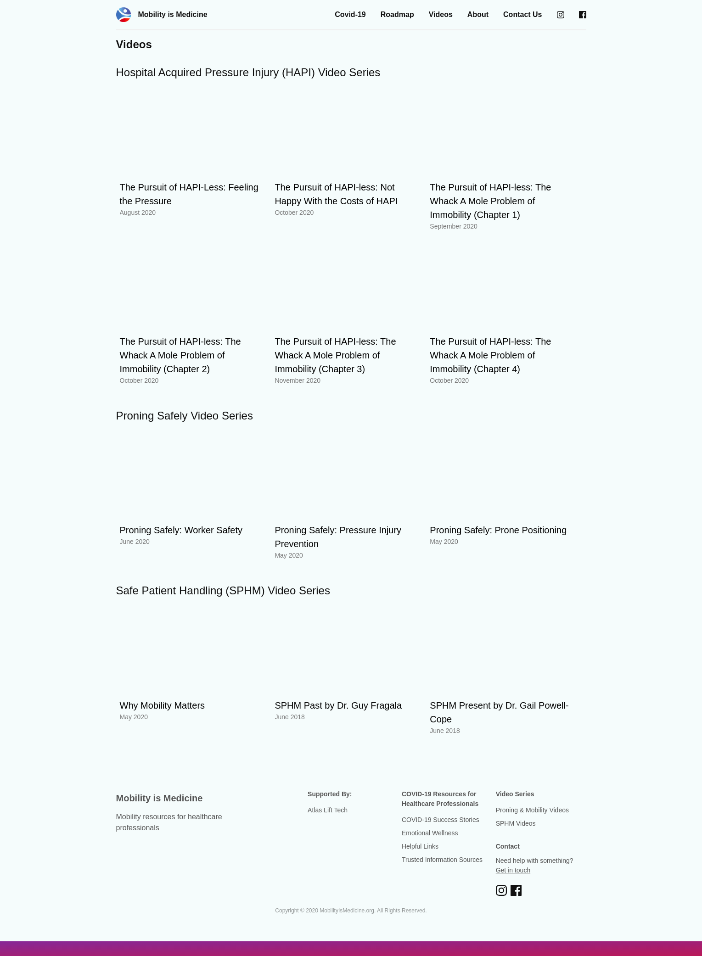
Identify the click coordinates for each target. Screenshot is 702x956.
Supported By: (330, 794)
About (478, 14)
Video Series (515, 794)
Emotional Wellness (430, 833)
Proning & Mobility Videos (532, 810)
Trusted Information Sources (442, 859)
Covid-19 (350, 14)
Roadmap (397, 14)
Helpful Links (420, 846)
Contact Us (522, 14)
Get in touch (513, 870)
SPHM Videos (516, 823)
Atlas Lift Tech (328, 810)
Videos (441, 14)
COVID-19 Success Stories (440, 819)
